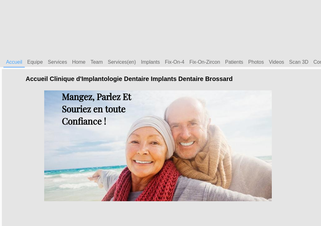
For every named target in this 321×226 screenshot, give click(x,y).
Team (97, 62)
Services (57, 62)
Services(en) (122, 62)
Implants (150, 62)
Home (79, 62)
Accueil (14, 62)
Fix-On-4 (174, 62)
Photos (256, 62)
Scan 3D (298, 62)
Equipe (35, 62)
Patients (234, 62)
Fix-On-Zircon (204, 62)
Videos (276, 62)
